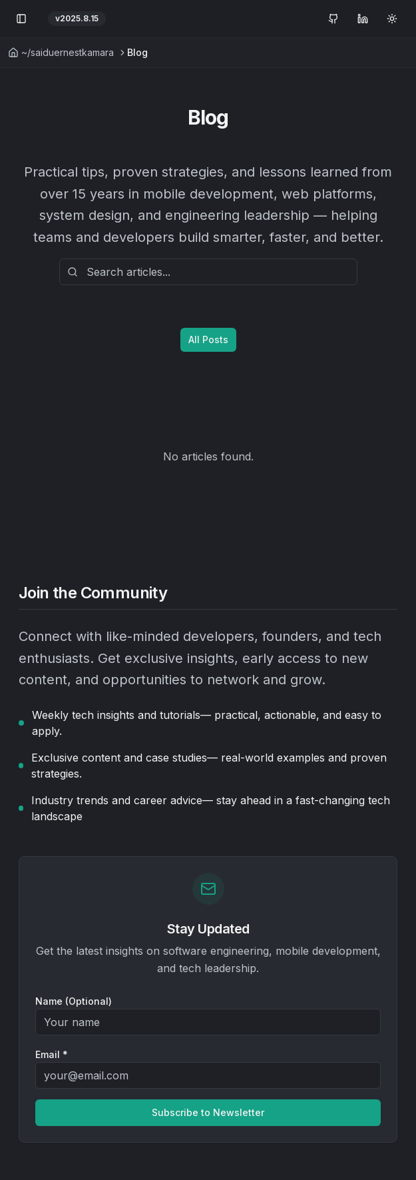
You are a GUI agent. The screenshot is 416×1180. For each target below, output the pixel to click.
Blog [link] (137, 52)
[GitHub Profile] (333, 19)
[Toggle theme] (392, 19)
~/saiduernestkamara (61, 52)
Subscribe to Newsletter (208, 1112)
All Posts (208, 339)
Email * (51, 1054)
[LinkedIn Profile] (362, 19)
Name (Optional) (73, 1001)
